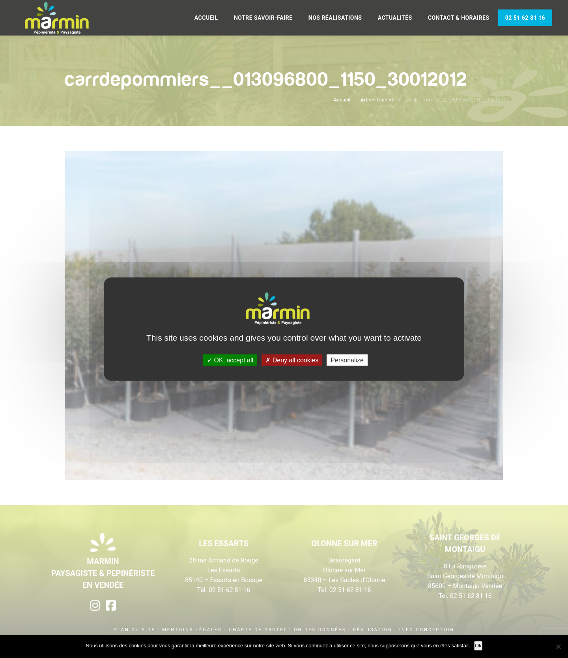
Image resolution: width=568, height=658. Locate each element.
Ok (478, 646)
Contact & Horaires (459, 18)
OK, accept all (230, 360)
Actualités (395, 18)
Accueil (206, 18)
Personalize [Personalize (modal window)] (347, 360)
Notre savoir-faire (263, 18)
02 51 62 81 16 (525, 18)
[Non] (558, 647)
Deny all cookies (291, 360)
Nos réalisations (335, 18)
